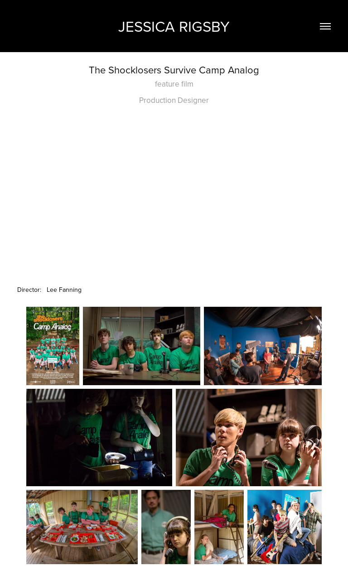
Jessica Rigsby (174, 26)
